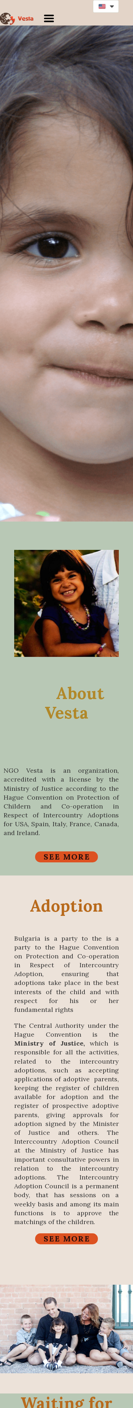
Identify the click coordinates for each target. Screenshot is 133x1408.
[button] (106, 6)
